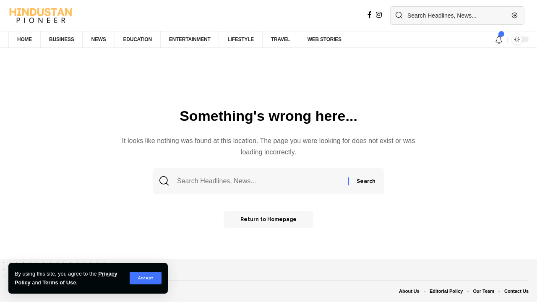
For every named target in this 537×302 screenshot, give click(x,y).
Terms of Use (59, 282)
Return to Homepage (268, 219)
